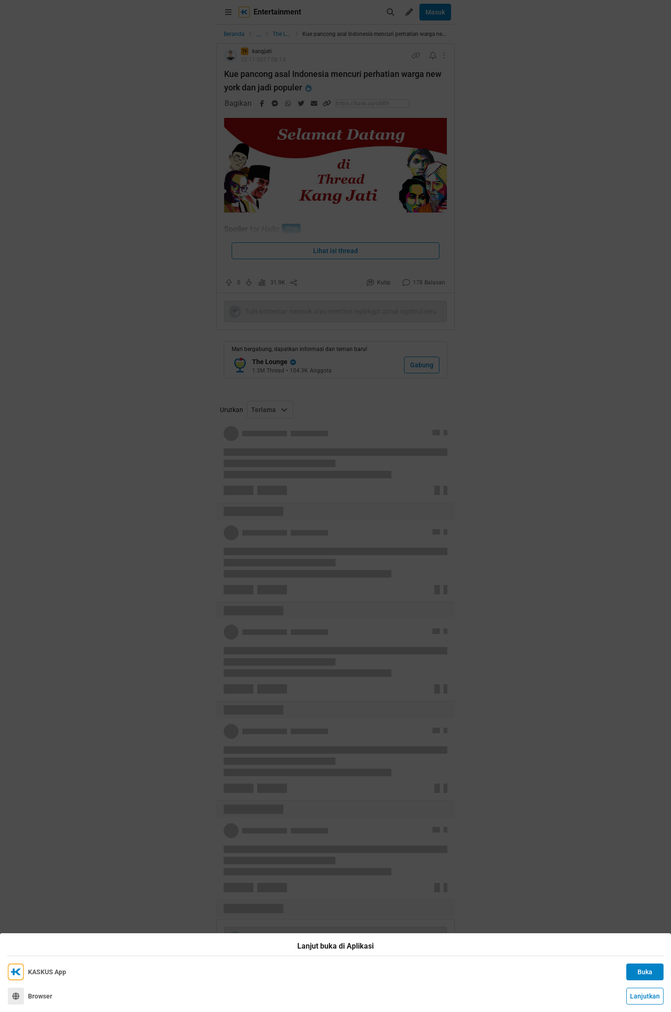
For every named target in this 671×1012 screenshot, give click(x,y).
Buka (644, 972)
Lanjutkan (645, 996)
